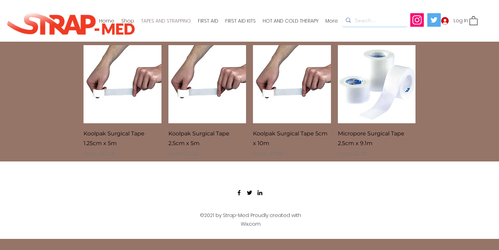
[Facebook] (239, 192)
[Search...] (374, 20)
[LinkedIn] (259, 192)
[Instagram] (417, 20)
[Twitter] (434, 20)
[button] (474, 20)
